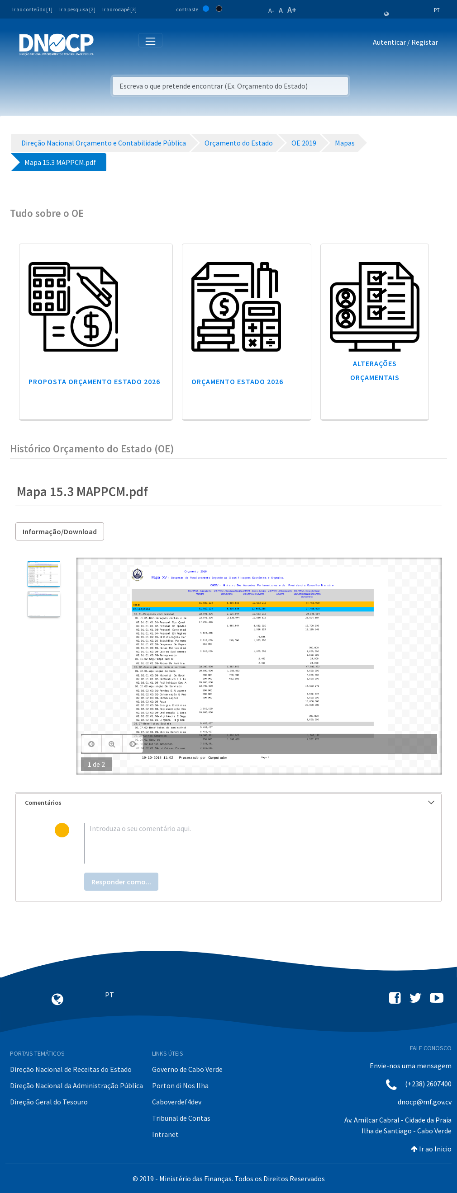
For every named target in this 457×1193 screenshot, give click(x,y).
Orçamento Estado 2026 (237, 381)
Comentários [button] (229, 802)
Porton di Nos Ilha (180, 1085)
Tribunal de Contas (181, 1118)
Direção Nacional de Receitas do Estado (71, 1069)
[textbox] (243, 843)
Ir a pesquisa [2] (77, 9)
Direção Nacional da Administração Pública (76, 1085)
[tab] (228, 803)
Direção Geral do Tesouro (49, 1101)
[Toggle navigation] (106, 44)
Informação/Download (60, 531)
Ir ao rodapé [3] (119, 9)
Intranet (165, 1134)
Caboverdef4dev (176, 1101)
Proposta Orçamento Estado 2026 (94, 381)
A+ (291, 10)
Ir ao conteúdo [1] (32, 9)
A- (271, 10)
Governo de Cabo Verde (187, 1069)
